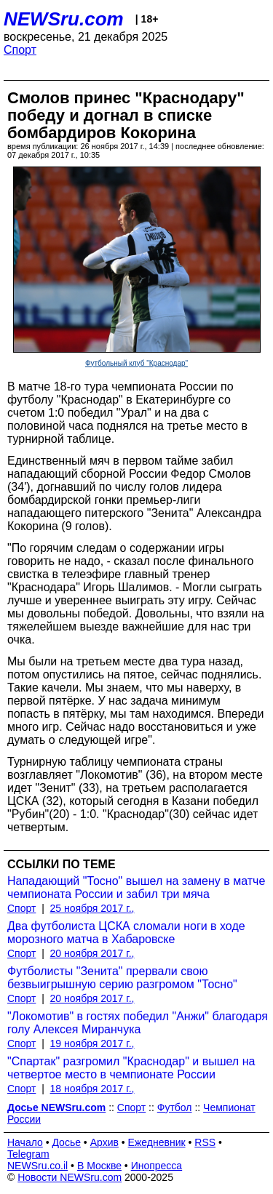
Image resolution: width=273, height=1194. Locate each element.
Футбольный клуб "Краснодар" (136, 363)
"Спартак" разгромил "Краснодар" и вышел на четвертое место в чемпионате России (131, 1068)
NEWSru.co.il (37, 1165)
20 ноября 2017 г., (92, 953)
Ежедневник (157, 1142)
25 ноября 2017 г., (92, 908)
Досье (66, 1142)
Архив (104, 1142)
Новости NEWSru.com (69, 1177)
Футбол (174, 1107)
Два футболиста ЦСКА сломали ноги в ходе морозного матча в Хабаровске (126, 932)
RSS (204, 1142)
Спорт (20, 50)
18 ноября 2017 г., (92, 1088)
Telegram (28, 1154)
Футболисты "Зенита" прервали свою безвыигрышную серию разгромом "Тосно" (122, 977)
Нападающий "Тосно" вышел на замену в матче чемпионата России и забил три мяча (136, 887)
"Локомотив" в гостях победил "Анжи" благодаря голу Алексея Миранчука (137, 1022)
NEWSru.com (64, 19)
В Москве (99, 1165)
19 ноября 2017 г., (92, 1043)
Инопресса (157, 1165)
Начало (25, 1142)
